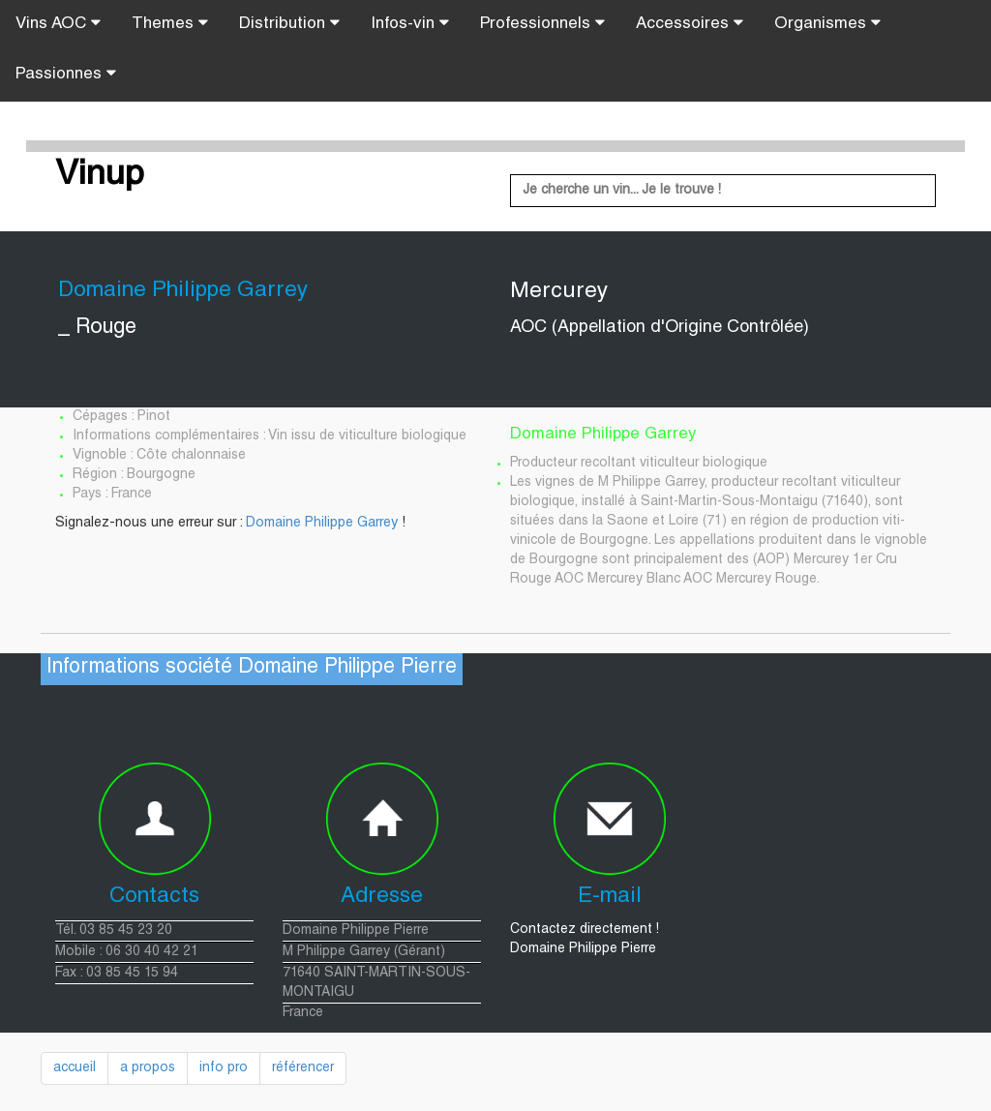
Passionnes (65, 73)
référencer (303, 1068)
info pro (223, 1068)
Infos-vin (410, 23)
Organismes (827, 23)
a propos (147, 1068)
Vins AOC (58, 23)
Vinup (99, 176)
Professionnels (542, 23)
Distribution (289, 23)
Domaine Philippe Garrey (322, 523)
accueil (74, 1068)
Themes (170, 23)
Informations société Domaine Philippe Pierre (251, 668)
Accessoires (689, 23)
